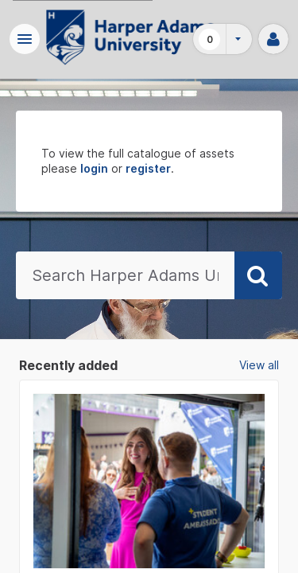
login (94, 168)
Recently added (68, 365)
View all (259, 365)
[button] (25, 39)
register (148, 168)
